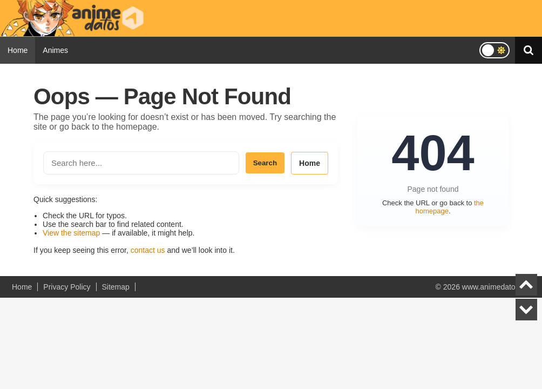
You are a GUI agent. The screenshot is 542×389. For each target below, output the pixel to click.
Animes (55, 50)
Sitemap (116, 287)
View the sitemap (71, 233)
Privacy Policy (66, 287)
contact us (148, 250)
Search (265, 163)
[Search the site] (141, 163)
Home (18, 50)
